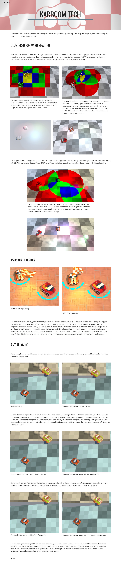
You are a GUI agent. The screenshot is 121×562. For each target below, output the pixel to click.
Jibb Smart (13, 558)
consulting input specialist (27, 36)
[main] (60, 15)
